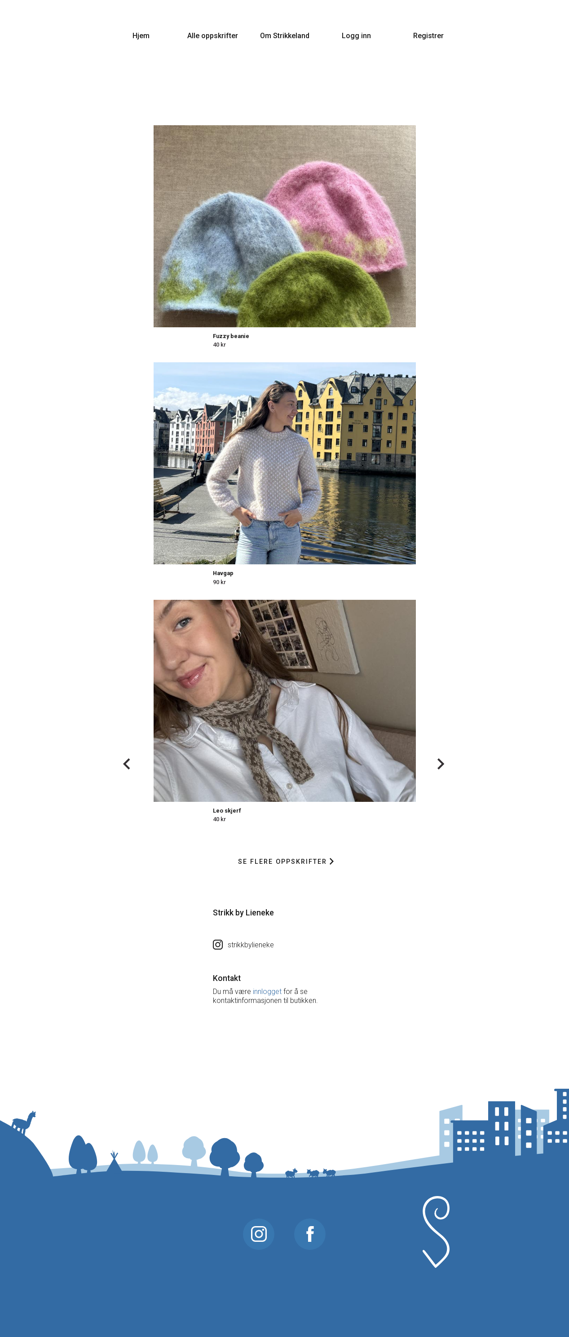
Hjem (141, 35)
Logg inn (356, 35)
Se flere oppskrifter (286, 862)
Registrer (428, 35)
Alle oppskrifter (212, 35)
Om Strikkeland (284, 35)
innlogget (267, 991)
